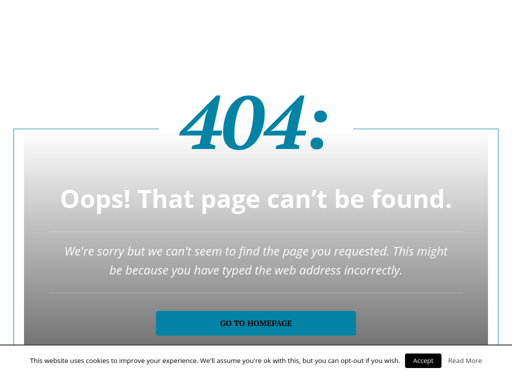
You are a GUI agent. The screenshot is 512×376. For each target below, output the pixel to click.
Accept (423, 360)
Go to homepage (256, 323)
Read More (465, 360)
